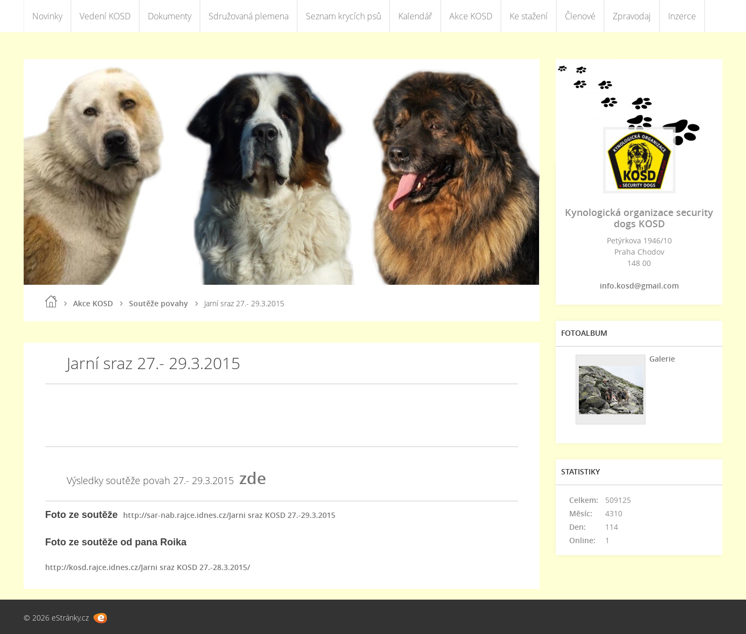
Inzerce (682, 16)
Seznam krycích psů (343, 16)
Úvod (51, 301)
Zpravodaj (632, 16)
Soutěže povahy (158, 303)
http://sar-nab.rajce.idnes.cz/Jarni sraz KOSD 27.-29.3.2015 (229, 515)
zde (252, 478)
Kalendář (415, 16)
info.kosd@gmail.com (639, 285)
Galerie (662, 359)
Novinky (47, 16)
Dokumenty (169, 16)
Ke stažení (529, 16)
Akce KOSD (470, 16)
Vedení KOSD (105, 16)
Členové (580, 16)
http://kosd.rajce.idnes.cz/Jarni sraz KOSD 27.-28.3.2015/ (147, 567)
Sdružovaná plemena (249, 16)
